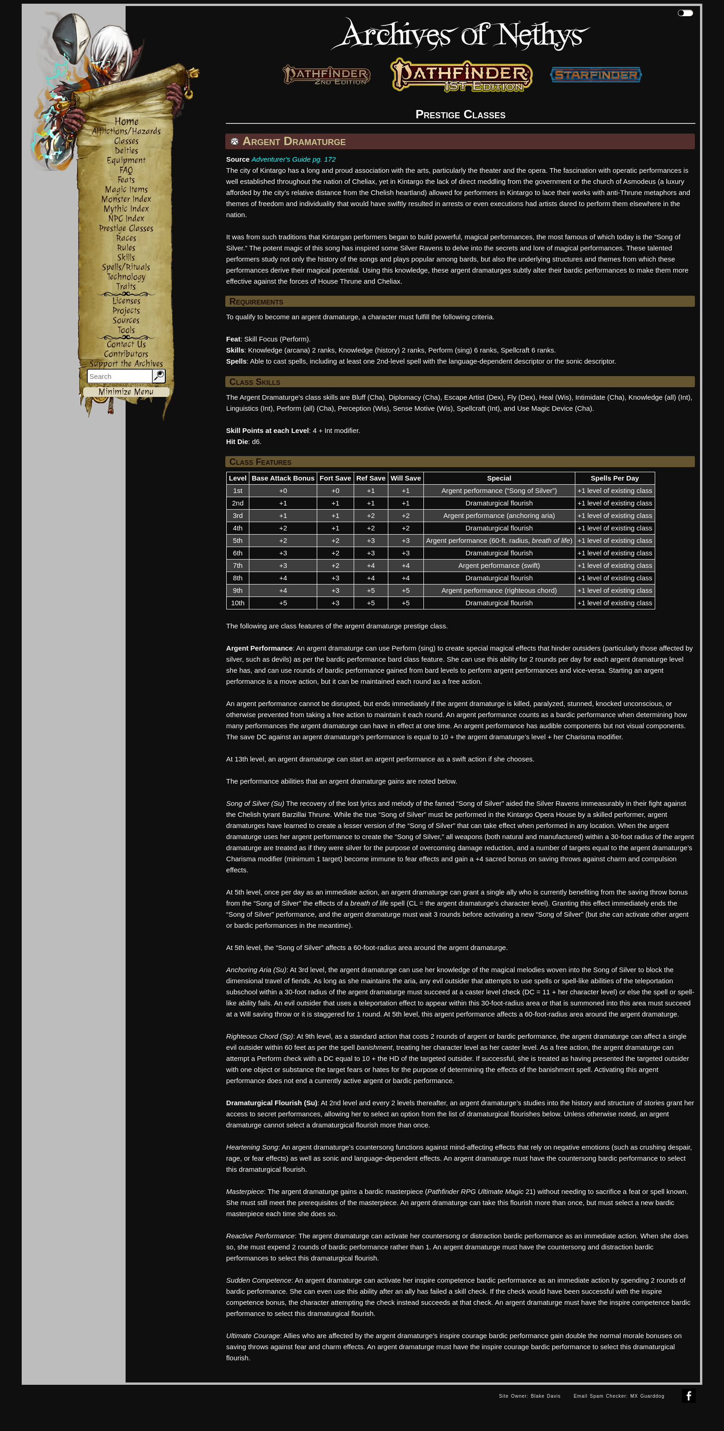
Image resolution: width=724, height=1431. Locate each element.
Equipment (126, 160)
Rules (126, 248)
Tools (126, 330)
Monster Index (126, 199)
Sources (126, 320)
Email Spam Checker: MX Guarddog (618, 1396)
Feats (126, 180)
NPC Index (126, 219)
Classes (126, 141)
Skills (126, 257)
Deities (126, 151)
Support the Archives (126, 364)
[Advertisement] (257, 1405)
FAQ (126, 170)
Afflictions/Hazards (126, 131)
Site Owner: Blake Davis (530, 1396)
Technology (126, 277)
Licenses (126, 301)
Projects (126, 311)
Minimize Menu (126, 392)
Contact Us (126, 344)
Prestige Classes (126, 228)
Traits (126, 287)
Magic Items (126, 190)
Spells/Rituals (126, 267)
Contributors (126, 354)
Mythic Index (126, 209)
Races (126, 238)
